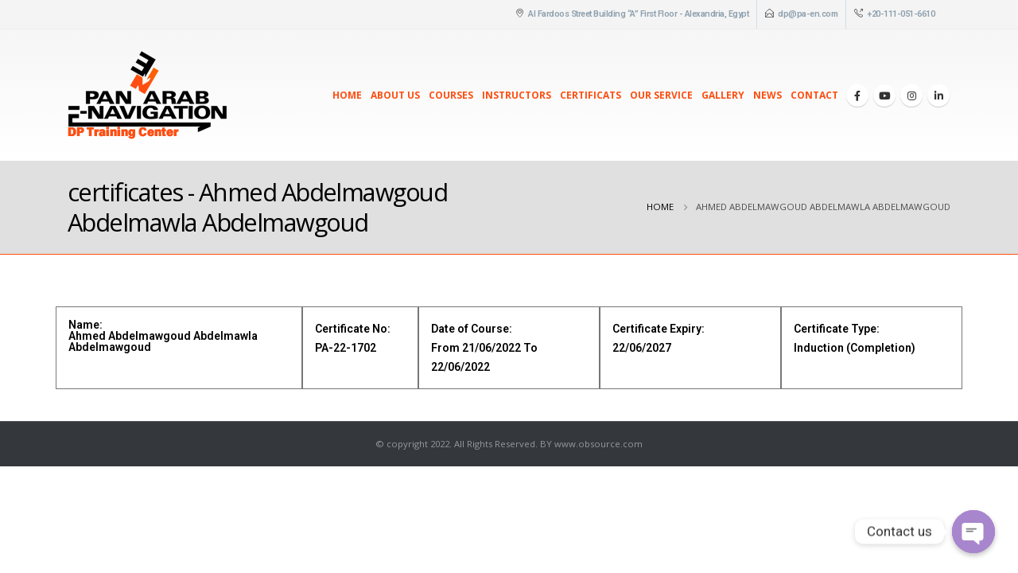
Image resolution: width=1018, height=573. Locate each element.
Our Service (661, 95)
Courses (451, 95)
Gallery (722, 95)
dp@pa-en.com (807, 14)
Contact (814, 95)
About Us (395, 95)
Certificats (590, 95)
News (767, 95)
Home (347, 95)
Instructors (516, 95)
